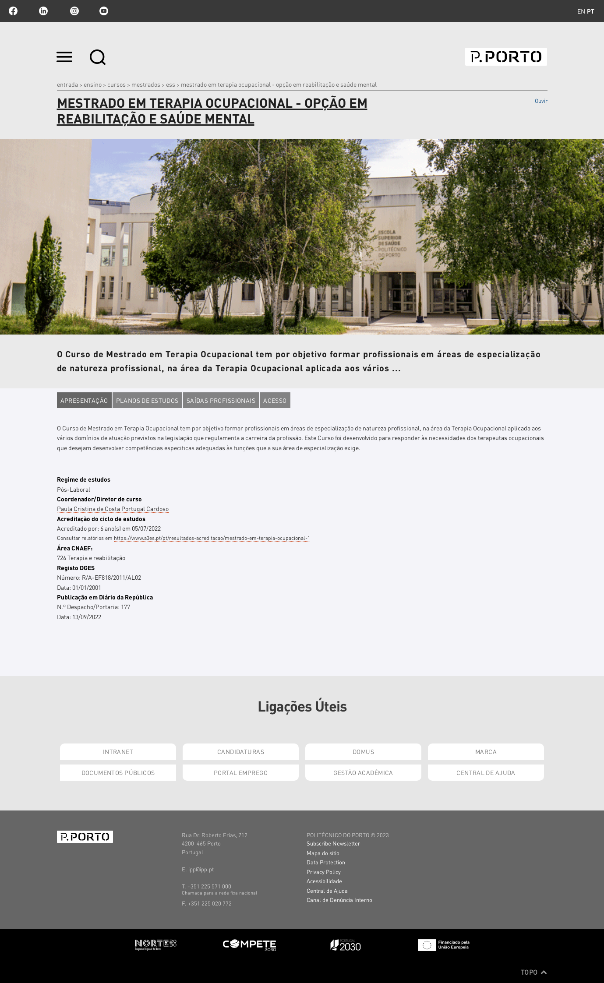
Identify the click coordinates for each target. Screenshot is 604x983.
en (581, 11)
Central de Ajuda (486, 772)
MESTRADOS (145, 84)
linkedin (43, 11)
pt (590, 11)
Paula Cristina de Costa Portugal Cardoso (113, 508)
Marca (486, 751)
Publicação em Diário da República (105, 597)
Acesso (275, 400)
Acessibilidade (324, 880)
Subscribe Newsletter (333, 843)
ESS (170, 84)
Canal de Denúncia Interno (339, 899)
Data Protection (326, 862)
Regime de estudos (83, 479)
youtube (103, 11)
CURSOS (116, 84)
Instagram (73, 11)
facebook (13, 11)
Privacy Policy (324, 871)
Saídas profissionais (221, 400)
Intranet (118, 751)
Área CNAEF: (74, 548)
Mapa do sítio (323, 852)
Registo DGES (76, 567)
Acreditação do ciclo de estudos (101, 518)
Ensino (93, 84)
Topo (534, 972)
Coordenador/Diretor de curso (99, 499)
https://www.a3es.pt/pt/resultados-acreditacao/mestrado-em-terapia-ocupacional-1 (212, 538)
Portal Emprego (241, 772)
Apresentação (84, 400)
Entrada (67, 84)
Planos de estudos (147, 400)
